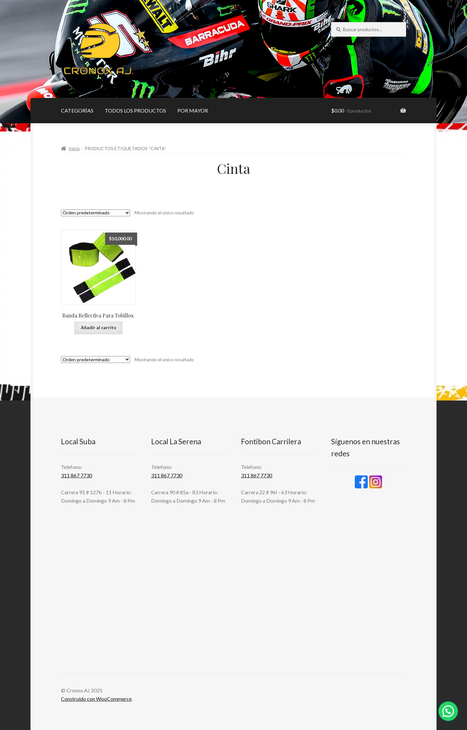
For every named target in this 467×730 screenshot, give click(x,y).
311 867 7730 (76, 475)
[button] (448, 711)
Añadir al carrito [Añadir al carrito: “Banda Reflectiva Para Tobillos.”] (98, 327)
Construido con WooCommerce (96, 699)
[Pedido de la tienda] (95, 212)
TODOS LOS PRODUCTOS (135, 110)
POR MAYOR (192, 110)
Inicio (74, 148)
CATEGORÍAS (77, 110)
